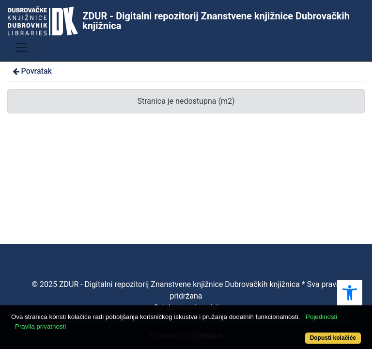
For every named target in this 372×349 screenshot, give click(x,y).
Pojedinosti (321, 316)
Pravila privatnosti (40, 326)
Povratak (31, 71)
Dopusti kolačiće (333, 337)
